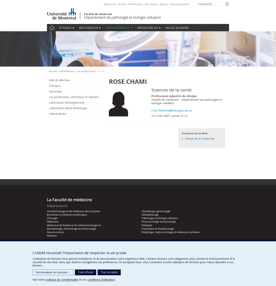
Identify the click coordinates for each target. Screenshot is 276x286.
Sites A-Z (163, 4)
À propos (55, 85)
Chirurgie (52, 218)
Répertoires (110, 4)
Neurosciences (55, 232)
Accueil (51, 27)
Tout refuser (85, 272)
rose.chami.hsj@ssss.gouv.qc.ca (171, 110)
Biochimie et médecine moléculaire (67, 214)
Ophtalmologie (150, 214)
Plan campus (151, 4)
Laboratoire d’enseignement (67, 102)
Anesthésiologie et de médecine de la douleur (73, 211)
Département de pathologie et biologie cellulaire (122, 17)
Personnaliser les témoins (53, 272)
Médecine (52, 221)
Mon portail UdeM (179, 4)
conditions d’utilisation (101, 279)
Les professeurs (86, 71)
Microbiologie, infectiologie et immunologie (71, 228)
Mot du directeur (59, 80)
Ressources (147, 28)
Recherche (88, 28)
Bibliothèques (135, 4)
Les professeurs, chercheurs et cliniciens (74, 97)
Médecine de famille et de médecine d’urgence (74, 225)
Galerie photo (57, 113)
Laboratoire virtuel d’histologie (68, 108)
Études (65, 28)
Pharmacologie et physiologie (159, 221)
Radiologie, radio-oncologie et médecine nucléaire (171, 232)
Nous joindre (177, 28)
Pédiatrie (147, 225)
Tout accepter (109, 272)
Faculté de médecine (98, 14)
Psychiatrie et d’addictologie (158, 228)
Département (118, 28)
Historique (55, 91)
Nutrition (52, 235)
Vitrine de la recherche (199, 138)
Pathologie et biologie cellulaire (160, 218)
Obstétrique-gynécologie (156, 211)
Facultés (122, 4)
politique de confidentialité (62, 279)
